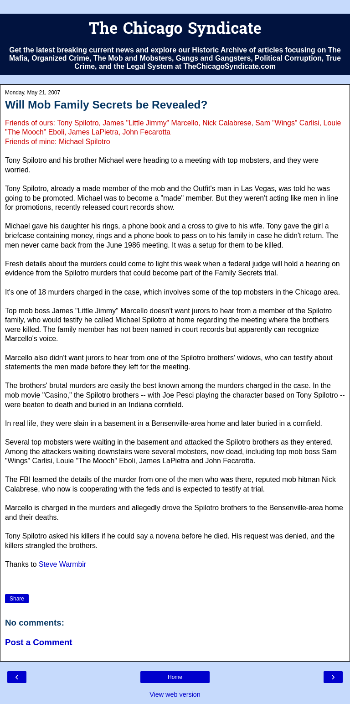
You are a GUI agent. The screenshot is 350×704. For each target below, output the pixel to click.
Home (175, 677)
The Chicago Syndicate (174, 29)
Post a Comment (38, 642)
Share (17, 598)
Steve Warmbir (62, 564)
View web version (175, 694)
